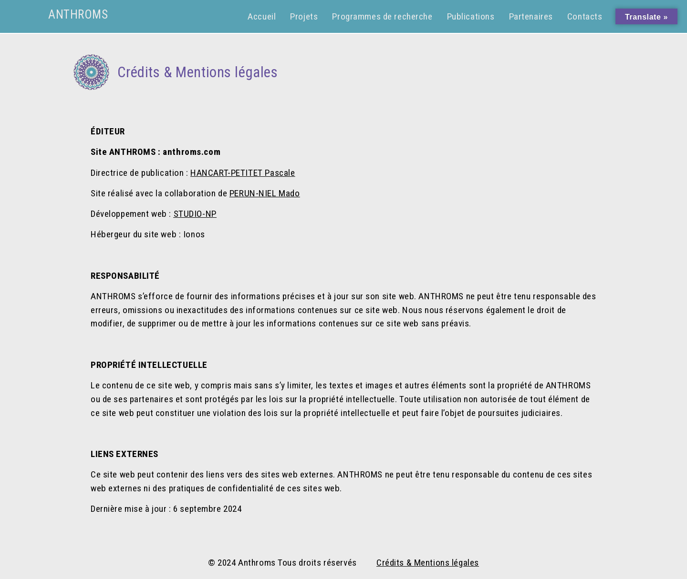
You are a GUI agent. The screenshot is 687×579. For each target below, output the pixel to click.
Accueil (262, 16)
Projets (304, 16)
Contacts (585, 16)
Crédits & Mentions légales (427, 562)
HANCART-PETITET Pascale (242, 172)
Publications (471, 16)
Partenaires (531, 16)
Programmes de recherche (382, 16)
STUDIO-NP (195, 213)
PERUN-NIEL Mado (264, 193)
